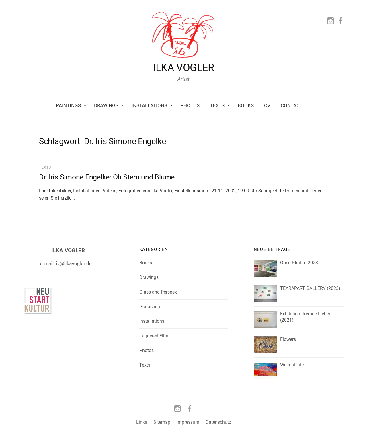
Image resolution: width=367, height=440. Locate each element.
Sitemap (161, 422)
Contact (291, 105)
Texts (217, 105)
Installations (149, 105)
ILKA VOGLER (183, 68)
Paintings (68, 105)
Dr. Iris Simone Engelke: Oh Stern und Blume (107, 177)
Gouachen (149, 306)
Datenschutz (218, 422)
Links (141, 422)
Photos (190, 105)
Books (246, 105)
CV (267, 105)
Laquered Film (153, 336)
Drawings (106, 105)
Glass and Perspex (158, 292)
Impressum (188, 422)
